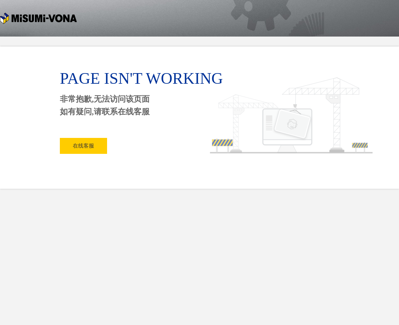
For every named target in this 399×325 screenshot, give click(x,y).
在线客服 (83, 146)
